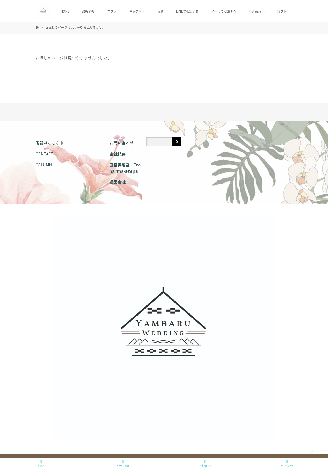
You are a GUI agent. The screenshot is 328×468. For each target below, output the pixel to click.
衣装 (160, 11)
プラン (111, 11)
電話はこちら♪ (50, 143)
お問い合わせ (122, 143)
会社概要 (118, 154)
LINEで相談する (187, 11)
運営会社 (118, 182)
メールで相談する (223, 11)
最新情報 (88, 11)
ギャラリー (137, 11)
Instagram (257, 11)
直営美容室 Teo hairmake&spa (125, 168)
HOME (65, 11)
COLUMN (44, 164)
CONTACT (44, 154)
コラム (281, 11)
